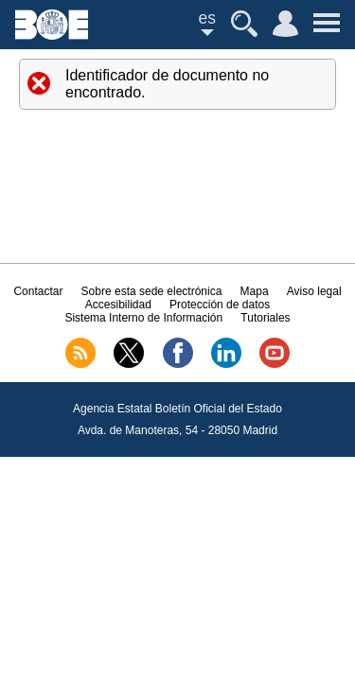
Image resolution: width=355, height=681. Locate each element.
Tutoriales (265, 317)
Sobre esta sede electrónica (151, 291)
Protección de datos (219, 304)
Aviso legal (314, 291)
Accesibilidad (118, 304)
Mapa (254, 291)
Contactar (37, 291)
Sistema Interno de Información (143, 317)
